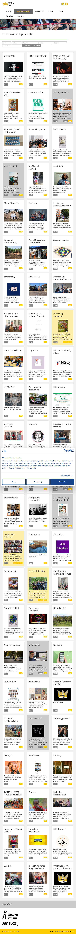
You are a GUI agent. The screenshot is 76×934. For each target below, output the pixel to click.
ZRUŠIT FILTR (36, 45)
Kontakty (21, 16)
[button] (5, 24)
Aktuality (8, 11)
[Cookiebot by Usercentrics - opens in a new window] (65, 450)
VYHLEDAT (26, 45)
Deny (14, 482)
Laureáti (60, 11)
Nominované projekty (23, 11)
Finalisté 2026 (39, 11)
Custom (38, 482)
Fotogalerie (9, 16)
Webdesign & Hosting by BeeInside (64, 931)
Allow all (62, 482)
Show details (65, 475)
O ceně (51, 11)
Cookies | (52, 931)
